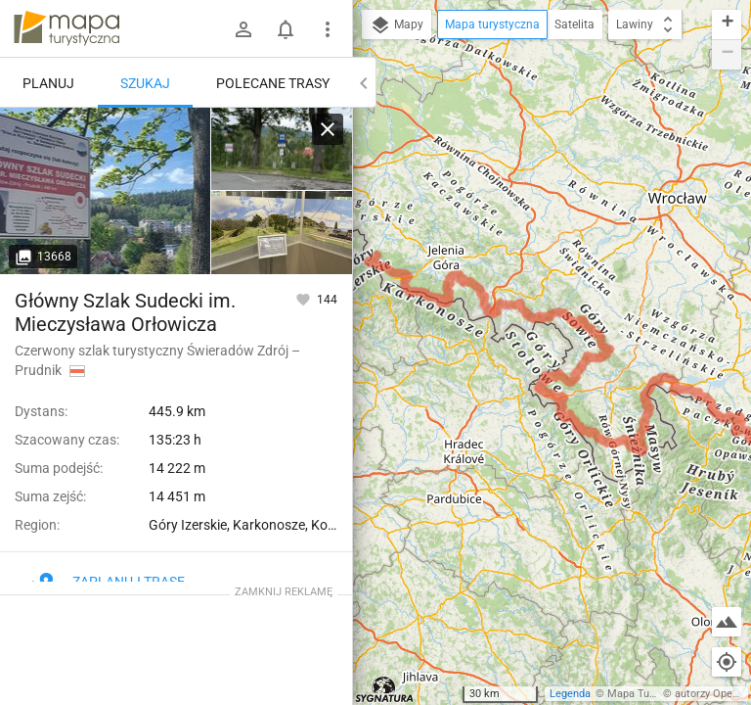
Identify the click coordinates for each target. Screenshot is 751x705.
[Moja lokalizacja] (726, 662)
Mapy (396, 25)
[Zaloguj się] (243, 29)
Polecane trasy (273, 83)
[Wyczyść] (327, 129)
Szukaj (145, 83)
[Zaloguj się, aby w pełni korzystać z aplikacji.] (304, 298)
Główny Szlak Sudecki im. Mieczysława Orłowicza (125, 312)
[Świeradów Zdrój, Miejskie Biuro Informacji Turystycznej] (105, 191)
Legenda (570, 693)
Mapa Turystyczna (651, 693)
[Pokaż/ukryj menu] (327, 29)
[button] (726, 25)
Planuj (48, 83)
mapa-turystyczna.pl (66, 28)
